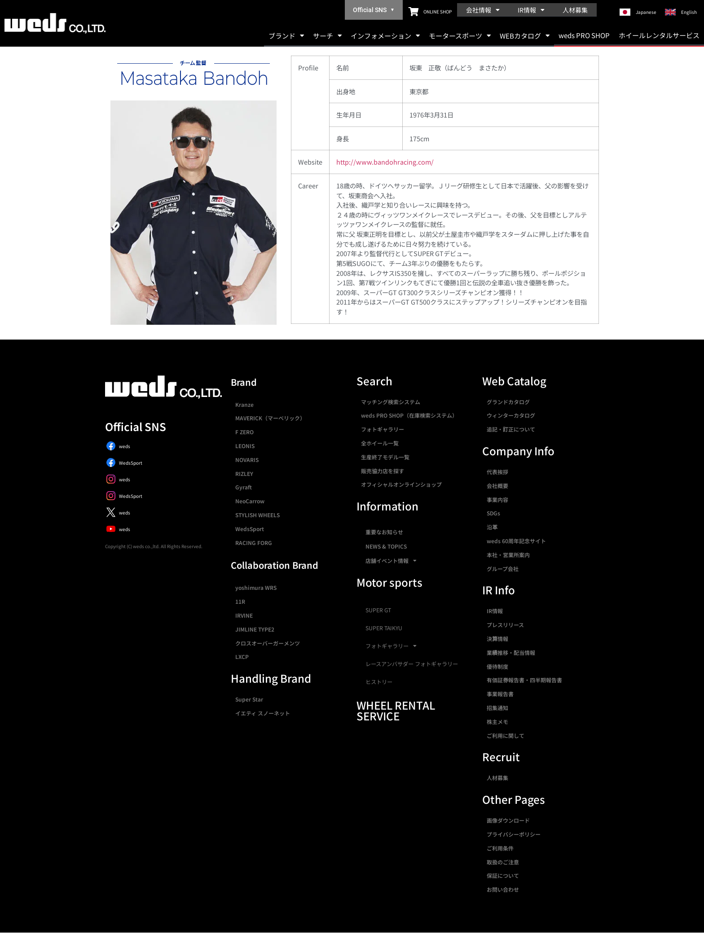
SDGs (493, 513)
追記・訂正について (511, 429)
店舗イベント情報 (391, 561)
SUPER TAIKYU (383, 628)
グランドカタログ (508, 401)
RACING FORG (253, 542)
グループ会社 (503, 568)
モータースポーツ (460, 36)
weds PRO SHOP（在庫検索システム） (409, 415)
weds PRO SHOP (584, 35)
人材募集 (575, 9)
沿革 (492, 527)
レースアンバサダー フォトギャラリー (411, 664)
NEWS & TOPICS (386, 546)
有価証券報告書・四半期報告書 (524, 680)
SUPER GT (378, 610)
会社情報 (483, 10)
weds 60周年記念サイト (516, 541)
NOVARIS (247, 459)
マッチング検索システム (390, 401)
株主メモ (497, 721)
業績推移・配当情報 (511, 652)
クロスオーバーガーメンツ (267, 643)
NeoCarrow (249, 501)
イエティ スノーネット (262, 713)
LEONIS (245, 445)
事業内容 (497, 499)
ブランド (286, 36)
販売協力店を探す (382, 471)
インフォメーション (385, 36)
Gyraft (243, 487)
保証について (503, 875)
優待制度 (497, 666)
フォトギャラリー (382, 429)
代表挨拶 (497, 471)
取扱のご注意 (503, 862)
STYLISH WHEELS (257, 515)
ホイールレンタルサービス (659, 35)
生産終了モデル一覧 (385, 457)
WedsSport (249, 528)
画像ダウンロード (508, 820)
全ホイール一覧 (380, 443)
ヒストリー (378, 682)
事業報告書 (500, 694)
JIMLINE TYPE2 (254, 629)
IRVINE (244, 615)
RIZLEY (244, 473)
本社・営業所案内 (508, 554)
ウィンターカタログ (511, 415)
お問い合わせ (503, 889)
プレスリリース (505, 624)
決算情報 (497, 638)
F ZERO (244, 432)
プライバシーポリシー (514, 834)
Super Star (249, 699)
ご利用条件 (500, 848)
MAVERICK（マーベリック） (270, 418)
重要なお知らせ (384, 532)
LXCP (242, 656)
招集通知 (497, 707)
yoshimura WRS (256, 587)
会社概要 (497, 485)
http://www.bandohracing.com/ (385, 161)
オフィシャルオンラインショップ (401, 484)
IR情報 (531, 10)
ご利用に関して (505, 735)
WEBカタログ (525, 36)
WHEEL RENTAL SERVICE (395, 710)
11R (240, 601)
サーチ (327, 36)
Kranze (244, 404)
